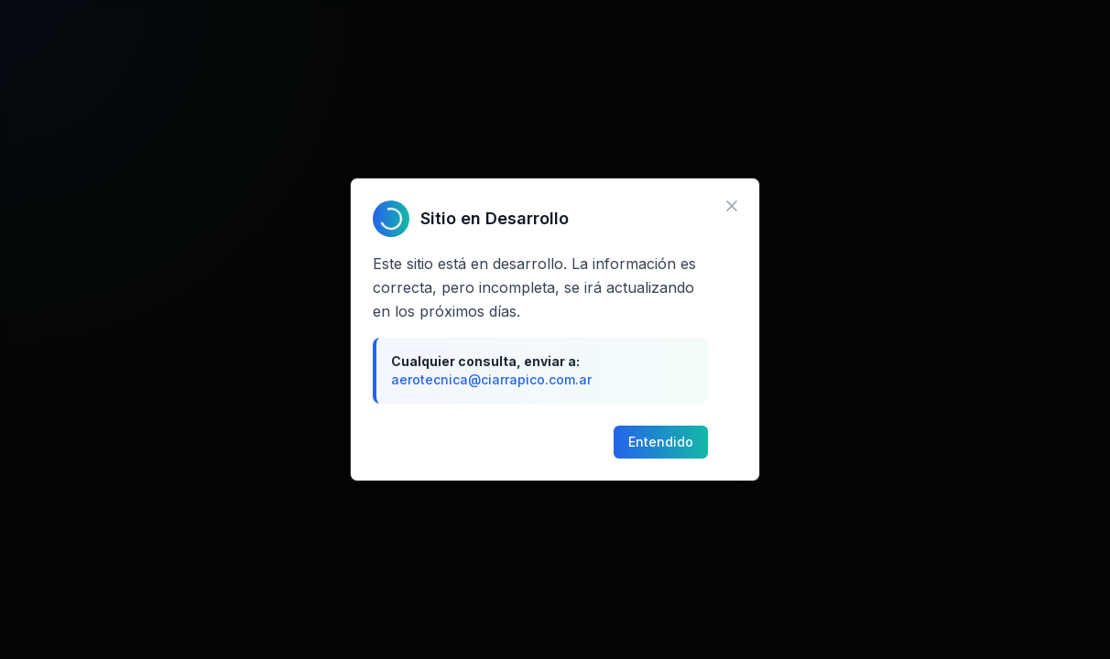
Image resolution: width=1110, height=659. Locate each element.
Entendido (660, 441)
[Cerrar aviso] (732, 206)
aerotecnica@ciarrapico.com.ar (491, 379)
